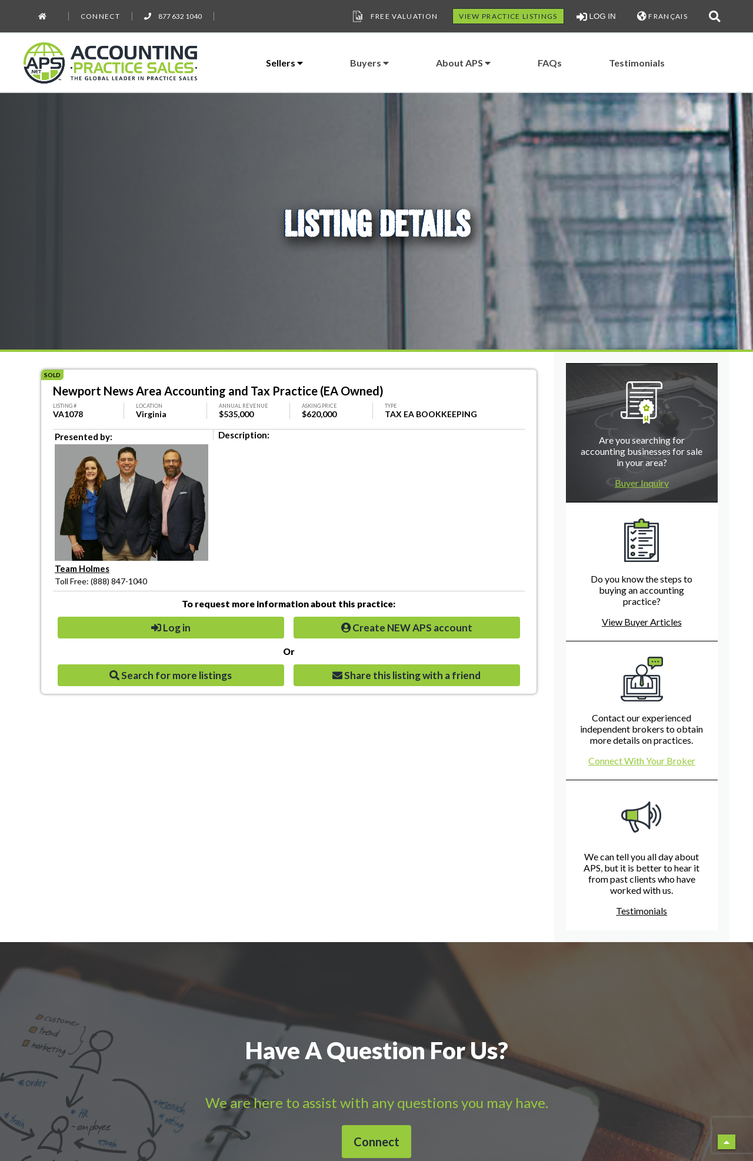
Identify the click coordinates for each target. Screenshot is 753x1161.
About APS (463, 62)
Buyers (369, 62)
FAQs (550, 62)
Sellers (284, 62)
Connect (100, 16)
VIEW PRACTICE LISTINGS (508, 16)
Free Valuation (394, 16)
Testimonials (637, 62)
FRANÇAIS (662, 16)
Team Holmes (82, 568)
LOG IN (596, 16)
